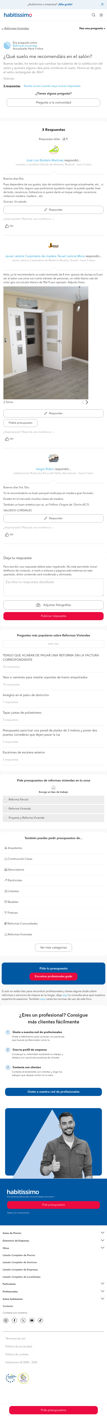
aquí (65, 995)
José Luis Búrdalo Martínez (45, 160)
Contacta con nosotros (15, 1313)
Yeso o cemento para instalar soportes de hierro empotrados (45, 677)
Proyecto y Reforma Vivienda (26, 818)
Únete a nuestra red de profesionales (53, 1091)
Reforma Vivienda (20, 809)
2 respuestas (10, 742)
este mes (53, 644)
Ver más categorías (53, 947)
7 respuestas (10, 702)
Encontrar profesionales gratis (53, 976)
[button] (53, 1233)
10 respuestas (11, 684)
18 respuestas (11, 667)
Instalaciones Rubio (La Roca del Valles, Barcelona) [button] (45, 473)
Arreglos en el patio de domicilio (26, 695)
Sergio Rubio (45, 469)
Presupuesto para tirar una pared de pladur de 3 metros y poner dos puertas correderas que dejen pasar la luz (50, 732)
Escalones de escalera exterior (24, 752)
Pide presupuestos (53, 1410)
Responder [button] (53, 210)
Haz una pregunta (91, 28)
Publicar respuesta (53, 616)
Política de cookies (16, 1354)
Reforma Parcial (18, 799)
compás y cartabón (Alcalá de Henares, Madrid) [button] (45, 164)
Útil (9, 226)
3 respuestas (11, 86)
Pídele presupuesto (20, 423)
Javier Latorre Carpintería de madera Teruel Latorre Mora (45, 256)
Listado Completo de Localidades (21, 1277)
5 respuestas (10, 720)
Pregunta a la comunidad (53, 102)
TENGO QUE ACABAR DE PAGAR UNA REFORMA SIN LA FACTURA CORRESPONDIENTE (51, 657)
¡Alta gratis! (65, 4)
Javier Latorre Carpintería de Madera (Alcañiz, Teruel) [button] (45, 260)
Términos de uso (15, 1338)
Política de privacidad (18, 1346)
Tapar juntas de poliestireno (22, 712)
